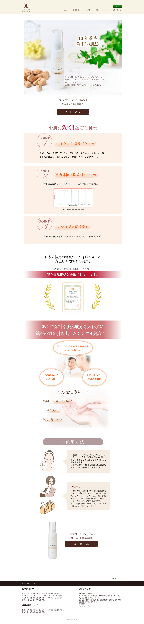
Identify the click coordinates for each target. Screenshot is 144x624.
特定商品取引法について (87, 606)
